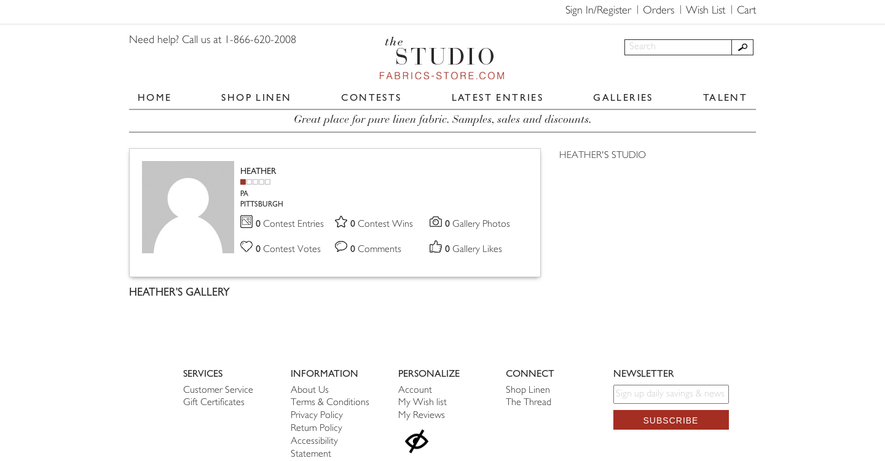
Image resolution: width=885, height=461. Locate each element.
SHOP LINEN (256, 97)
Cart (746, 11)
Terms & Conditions (330, 403)
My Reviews (421, 415)
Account (415, 390)
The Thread (528, 403)
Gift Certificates (214, 403)
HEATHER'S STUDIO (602, 155)
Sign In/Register (598, 11)
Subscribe (671, 420)
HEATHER (258, 171)
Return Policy (316, 428)
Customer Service (218, 390)
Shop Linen (528, 390)
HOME (155, 97)
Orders (658, 11)
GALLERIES (623, 97)
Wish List (705, 11)
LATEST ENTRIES (498, 97)
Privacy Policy (317, 415)
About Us (310, 390)
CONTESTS (371, 97)
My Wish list (422, 403)
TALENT (725, 97)
